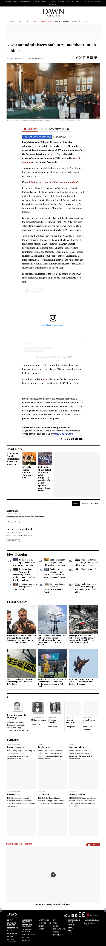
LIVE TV (15, 1)
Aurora (52, 1)
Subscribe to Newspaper (27, 921)
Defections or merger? (89, 721)
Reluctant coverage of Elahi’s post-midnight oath (53, 182)
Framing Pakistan (52, 721)
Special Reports (59, 929)
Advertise (69, 1)
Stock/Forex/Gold (44, 923)
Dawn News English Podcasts (19, 844)
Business (75, 21)
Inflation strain (44, 747)
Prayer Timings (43, 920)
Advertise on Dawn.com (27, 931)
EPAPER (8, 1)
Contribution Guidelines (12, 924)
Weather (41, 926)
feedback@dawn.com (63, 433)
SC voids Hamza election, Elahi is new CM (28, 472)
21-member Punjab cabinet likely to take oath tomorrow (13, 458)
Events (78, 1)
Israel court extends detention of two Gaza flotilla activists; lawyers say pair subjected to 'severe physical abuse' (21, 639)
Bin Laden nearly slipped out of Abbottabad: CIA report (54, 562)
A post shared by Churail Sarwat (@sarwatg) (52, 357)
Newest (85, 503)
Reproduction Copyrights (27, 926)
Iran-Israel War (47, 21)
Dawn (55, 920)
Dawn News (57, 935)
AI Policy (10, 931)
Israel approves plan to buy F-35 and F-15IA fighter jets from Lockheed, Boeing (83, 681)
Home (12, 21)
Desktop (41, 929)
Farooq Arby (70, 727)
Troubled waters (76, 747)
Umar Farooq (11, 58)
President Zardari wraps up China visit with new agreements (86, 562)
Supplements (87, 1)
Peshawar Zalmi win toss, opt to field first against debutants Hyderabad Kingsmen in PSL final (52, 682)
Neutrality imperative (70, 721)
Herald (44, 1)
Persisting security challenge (16, 716)
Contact (10, 920)
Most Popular (17, 554)
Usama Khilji (35, 724)
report (45, 379)
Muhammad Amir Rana (15, 722)
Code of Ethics (12, 928)
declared (51, 154)
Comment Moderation (11, 941)
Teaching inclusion (77, 794)
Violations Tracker (31, 21)
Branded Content (28, 935)
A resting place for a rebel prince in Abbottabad (25, 587)
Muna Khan (52, 727)
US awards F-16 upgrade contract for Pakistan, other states (24, 562)
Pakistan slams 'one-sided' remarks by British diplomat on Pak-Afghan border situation (24, 574)
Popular (94, 503)
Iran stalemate (13, 794)
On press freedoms (15, 747)
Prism (55, 923)
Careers (97, 1)
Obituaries (53, 5)
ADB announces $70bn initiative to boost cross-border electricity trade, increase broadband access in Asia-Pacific (52, 640)
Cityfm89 (71, 925)
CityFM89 (61, 1)
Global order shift (88, 569)
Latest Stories (17, 602)
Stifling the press (38, 720)
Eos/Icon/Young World (74, 921)
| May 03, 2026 (52, 16)
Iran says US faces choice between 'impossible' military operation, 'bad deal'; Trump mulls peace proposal (82, 639)
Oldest (76, 503)
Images (37, 1)
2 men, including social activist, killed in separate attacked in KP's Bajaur (20, 681)
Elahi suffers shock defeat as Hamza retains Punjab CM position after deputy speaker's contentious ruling (44, 479)
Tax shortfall (43, 794)
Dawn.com (21, 58)
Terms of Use (12, 934)
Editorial (14, 740)
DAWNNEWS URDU (26, 1)
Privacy (10, 937)
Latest (19, 21)
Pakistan (58, 21)
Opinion (66, 21)
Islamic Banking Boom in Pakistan (53, 904)
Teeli (70, 931)
